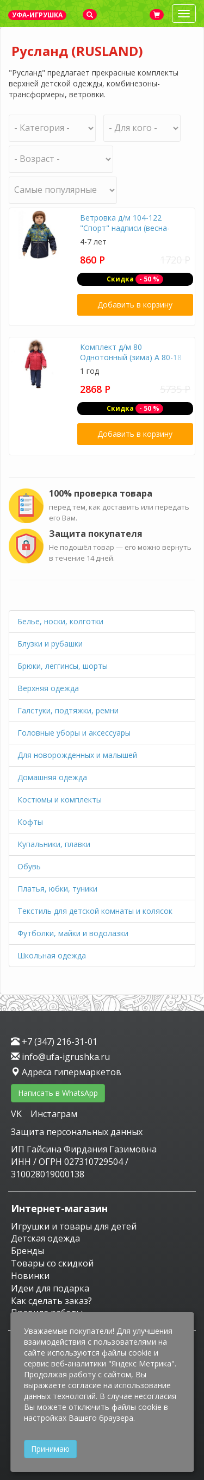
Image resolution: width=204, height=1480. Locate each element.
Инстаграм (53, 1114)
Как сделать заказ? (51, 1301)
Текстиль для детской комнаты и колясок (94, 911)
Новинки (30, 1276)
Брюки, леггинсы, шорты (62, 666)
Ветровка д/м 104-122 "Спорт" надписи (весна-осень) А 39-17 (125, 228)
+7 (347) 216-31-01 (54, 1042)
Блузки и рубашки (50, 643)
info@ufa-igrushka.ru (60, 1057)
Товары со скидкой (52, 1263)
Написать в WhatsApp (58, 1093)
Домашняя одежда (52, 777)
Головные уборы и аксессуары (74, 733)
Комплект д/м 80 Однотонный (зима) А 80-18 (131, 352)
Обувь (29, 866)
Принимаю (50, 1449)
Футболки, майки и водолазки (72, 933)
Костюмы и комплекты (59, 799)
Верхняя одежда (48, 688)
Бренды (27, 1251)
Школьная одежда (51, 955)
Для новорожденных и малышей (77, 755)
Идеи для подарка (50, 1288)
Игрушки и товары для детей (74, 1226)
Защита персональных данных (77, 1132)
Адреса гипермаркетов (66, 1072)
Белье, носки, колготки (60, 621)
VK (17, 1114)
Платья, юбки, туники (57, 888)
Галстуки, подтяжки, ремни (68, 710)
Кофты (30, 822)
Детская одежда (45, 1238)
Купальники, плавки (53, 844)
